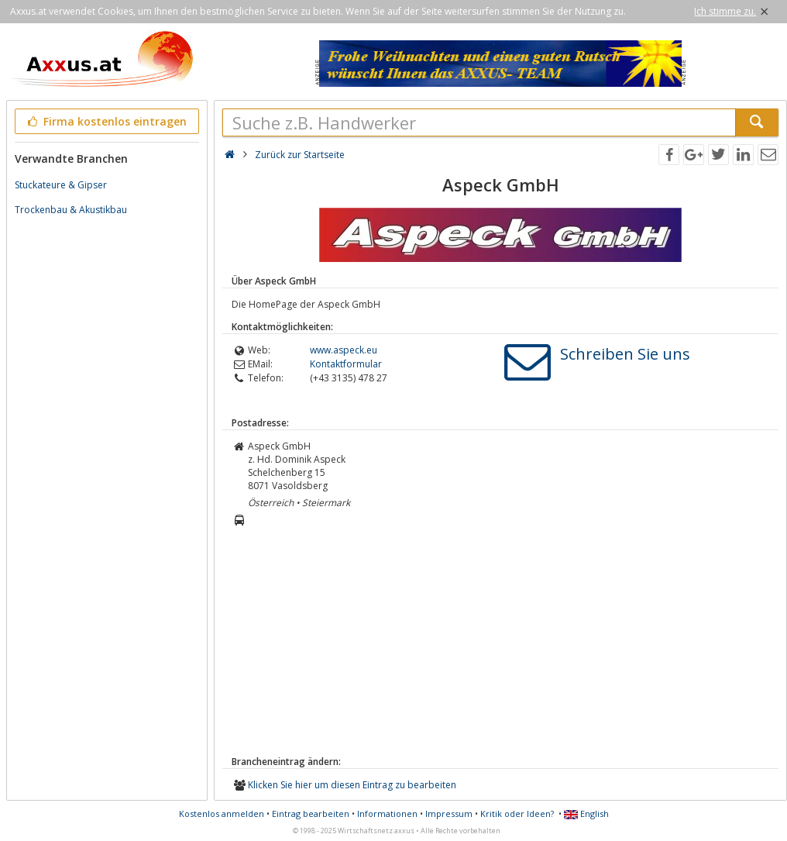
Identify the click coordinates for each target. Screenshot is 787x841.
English (586, 813)
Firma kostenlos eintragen (106, 121)
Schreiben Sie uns (625, 353)
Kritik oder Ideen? (517, 813)
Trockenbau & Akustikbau (71, 209)
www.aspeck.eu (343, 350)
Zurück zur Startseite (300, 154)
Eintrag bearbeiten (310, 813)
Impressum (449, 813)
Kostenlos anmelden (221, 813)
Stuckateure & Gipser (61, 184)
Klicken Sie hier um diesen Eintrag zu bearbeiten (352, 784)
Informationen (387, 813)
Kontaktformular (346, 364)
